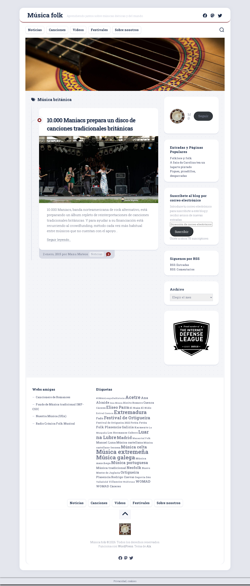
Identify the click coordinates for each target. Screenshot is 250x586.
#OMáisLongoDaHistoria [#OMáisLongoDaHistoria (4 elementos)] (110, 399)
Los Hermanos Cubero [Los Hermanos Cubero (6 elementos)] (122, 434)
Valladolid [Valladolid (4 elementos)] (102, 483)
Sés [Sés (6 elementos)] (148, 478)
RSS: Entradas (179, 266)
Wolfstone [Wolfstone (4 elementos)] (129, 483)
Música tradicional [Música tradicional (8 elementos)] (111, 469)
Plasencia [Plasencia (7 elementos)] (103, 478)
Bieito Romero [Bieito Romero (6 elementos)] (133, 404)
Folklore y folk (181, 160)
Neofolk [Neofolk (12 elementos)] (134, 469)
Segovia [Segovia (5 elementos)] (140, 478)
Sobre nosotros (127, 31)
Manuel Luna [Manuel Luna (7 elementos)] (106, 444)
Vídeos (78, 31)
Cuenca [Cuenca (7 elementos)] (148, 404)
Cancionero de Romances (53, 399)
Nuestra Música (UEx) (51, 418)
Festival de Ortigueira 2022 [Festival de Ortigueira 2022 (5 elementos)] (113, 424)
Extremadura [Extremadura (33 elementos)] (130, 414)
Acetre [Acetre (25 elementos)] (132, 399)
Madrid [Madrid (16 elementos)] (124, 439)
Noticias (35, 31)
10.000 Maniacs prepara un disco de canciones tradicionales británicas (97, 125)
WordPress (125, 548)
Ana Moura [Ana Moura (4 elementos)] (116, 404)
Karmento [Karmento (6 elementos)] (141, 429)
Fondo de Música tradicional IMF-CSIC (58, 408)
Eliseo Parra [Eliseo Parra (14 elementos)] (117, 408)
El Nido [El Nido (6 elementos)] (146, 409)
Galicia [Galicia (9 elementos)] (128, 429)
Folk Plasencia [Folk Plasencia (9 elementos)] (108, 429)
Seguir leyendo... (60, 241)
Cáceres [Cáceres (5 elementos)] (101, 409)
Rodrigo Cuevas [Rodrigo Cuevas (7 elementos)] (122, 478)
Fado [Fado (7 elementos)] (99, 420)
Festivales (99, 31)
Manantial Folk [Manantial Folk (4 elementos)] (141, 439)
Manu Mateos (78, 256)
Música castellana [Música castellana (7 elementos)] (129, 444)
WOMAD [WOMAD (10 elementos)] (143, 483)
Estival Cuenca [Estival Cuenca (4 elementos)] (104, 415)
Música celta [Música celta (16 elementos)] (134, 448)
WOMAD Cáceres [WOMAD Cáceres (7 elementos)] (108, 488)
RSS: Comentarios (182, 271)
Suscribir (181, 233)
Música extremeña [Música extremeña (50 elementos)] (122, 453)
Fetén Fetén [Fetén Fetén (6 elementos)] (138, 424)
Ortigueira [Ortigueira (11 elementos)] (130, 474)
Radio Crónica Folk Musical (55, 425)
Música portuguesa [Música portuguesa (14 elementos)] (129, 464)
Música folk (45, 16)
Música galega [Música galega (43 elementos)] (115, 459)
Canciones (57, 31)
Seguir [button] (203, 117)
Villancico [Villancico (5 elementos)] (115, 483)
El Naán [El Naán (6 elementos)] (135, 409)
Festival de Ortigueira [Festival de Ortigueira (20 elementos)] (127, 419)
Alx (148, 548)
